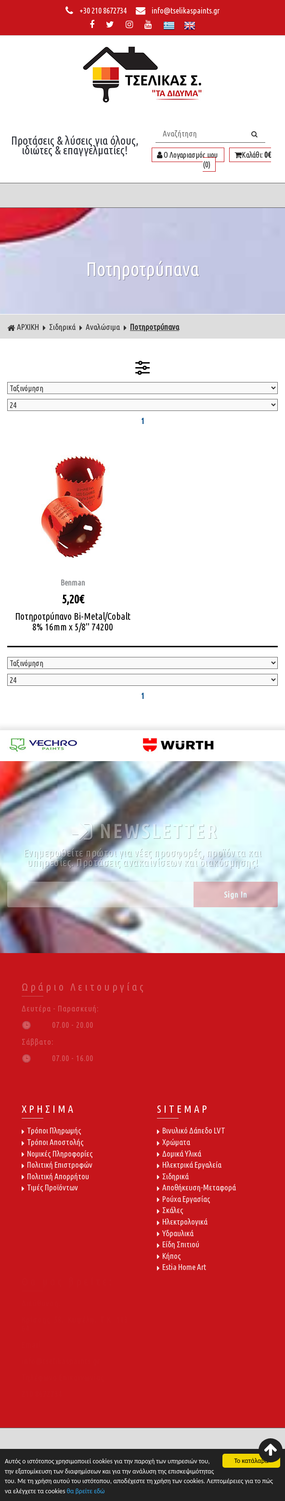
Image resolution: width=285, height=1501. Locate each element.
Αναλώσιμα (103, 326)
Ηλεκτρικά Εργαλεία (189, 1164)
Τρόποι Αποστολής (53, 1141)
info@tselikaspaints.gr (178, 10)
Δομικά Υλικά (179, 1153)
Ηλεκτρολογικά (182, 1221)
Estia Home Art (181, 1266)
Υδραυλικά (175, 1233)
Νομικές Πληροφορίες (57, 1153)
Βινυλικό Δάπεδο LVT (191, 1130)
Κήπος (169, 1255)
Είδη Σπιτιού (178, 1244)
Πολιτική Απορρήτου (55, 1176)
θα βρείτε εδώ (86, 1492)
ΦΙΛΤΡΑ (142, 367)
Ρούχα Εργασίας (183, 1198)
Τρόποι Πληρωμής (51, 1130)
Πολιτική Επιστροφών (57, 1164)
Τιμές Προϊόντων (50, 1187)
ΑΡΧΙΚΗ (23, 327)
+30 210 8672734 (96, 10)
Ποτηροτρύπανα (154, 326)
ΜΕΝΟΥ (142, 195)
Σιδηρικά (62, 326)
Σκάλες (170, 1209)
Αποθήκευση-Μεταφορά (196, 1187)
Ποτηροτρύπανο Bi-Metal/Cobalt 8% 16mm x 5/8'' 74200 (72, 621)
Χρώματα (173, 1141)
